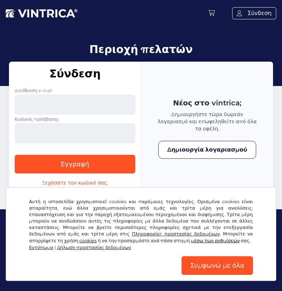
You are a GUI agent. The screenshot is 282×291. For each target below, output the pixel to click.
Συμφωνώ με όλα (217, 265)
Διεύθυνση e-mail (33, 90)
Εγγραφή (75, 164)
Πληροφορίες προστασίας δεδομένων (176, 234)
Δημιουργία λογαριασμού (207, 149)
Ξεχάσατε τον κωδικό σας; (75, 183)
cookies (88, 240)
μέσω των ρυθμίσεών (215, 240)
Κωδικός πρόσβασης (37, 119)
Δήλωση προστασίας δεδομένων (94, 247)
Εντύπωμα (41, 247)
